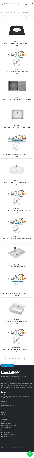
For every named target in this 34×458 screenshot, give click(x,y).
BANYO (7, 12)
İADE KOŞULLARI (5, 430)
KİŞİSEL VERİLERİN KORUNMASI (8, 434)
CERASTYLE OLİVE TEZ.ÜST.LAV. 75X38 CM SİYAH (17, 210)
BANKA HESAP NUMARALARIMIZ (9, 425)
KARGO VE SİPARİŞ (6, 432)
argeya (10, 447)
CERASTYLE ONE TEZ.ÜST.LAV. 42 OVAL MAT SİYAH (17, 238)
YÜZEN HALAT (4, 419)
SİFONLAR (3, 415)
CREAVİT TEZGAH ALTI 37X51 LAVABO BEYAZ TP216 (17, 43)
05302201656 (4, 401)
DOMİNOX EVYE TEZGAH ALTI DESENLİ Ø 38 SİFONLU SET (17, 349)
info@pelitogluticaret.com (8, 405)
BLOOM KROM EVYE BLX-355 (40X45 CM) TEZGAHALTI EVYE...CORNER (17, 127)
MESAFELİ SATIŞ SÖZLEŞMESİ (8, 436)
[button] (26, 4)
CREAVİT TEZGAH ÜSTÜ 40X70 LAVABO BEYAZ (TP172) (17, 182)
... (31, 358)
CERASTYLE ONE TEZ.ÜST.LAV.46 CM (17, 266)
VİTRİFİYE (13, 12)
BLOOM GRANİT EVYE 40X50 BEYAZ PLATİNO (17, 321)
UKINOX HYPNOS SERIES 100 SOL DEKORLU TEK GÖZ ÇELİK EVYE (17, 155)
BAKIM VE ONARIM (6, 423)
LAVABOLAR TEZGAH (23, 12)
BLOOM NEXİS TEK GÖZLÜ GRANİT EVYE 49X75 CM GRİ (17, 99)
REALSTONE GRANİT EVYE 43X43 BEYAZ (17, 71)
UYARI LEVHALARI (5, 417)
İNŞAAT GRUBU (5, 412)
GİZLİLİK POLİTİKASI (6, 428)
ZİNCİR (3, 421)
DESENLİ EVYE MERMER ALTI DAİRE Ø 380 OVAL (17, 294)
